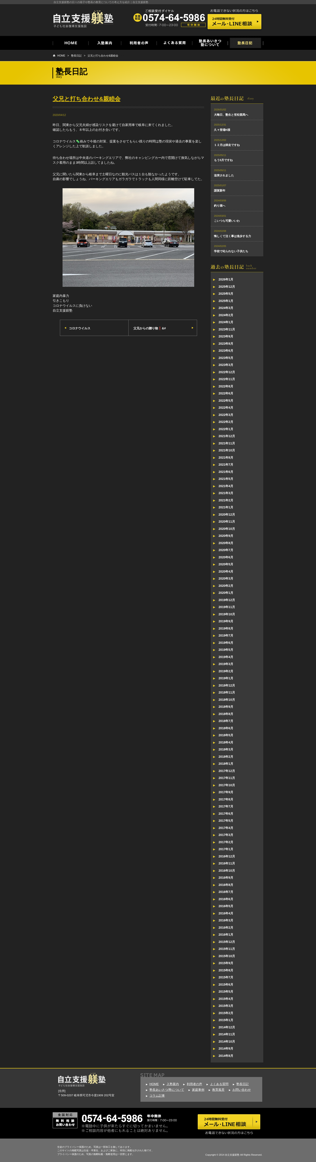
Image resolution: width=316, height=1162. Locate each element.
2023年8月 (226, 343)
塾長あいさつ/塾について (166, 1089)
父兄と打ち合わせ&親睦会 (103, 55)
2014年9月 (226, 1048)
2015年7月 (226, 977)
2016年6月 (226, 899)
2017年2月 (226, 842)
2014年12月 (227, 1027)
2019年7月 (226, 635)
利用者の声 (194, 1084)
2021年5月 (226, 479)
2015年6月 (226, 984)
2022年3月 (226, 415)
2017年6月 (226, 813)
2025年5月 (226, 293)
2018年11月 (227, 692)
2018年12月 (227, 685)
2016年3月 (226, 920)
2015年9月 (226, 963)
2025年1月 (226, 301)
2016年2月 (226, 927)
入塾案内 (173, 1084)
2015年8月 (226, 970)
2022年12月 (227, 372)
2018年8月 (226, 714)
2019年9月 (226, 621)
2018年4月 (226, 742)
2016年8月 (226, 885)
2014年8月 (226, 1055)
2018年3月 (226, 749)
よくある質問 (219, 1084)
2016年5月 (226, 906)
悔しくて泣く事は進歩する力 (232, 236)
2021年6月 (226, 472)
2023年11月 (227, 329)
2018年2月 (226, 756)
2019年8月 (226, 628)
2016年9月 (226, 877)
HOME (61, 55)
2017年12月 (227, 771)
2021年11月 (227, 443)
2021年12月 (227, 436)
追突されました (224, 175)
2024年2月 (226, 315)
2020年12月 (227, 514)
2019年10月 (227, 614)
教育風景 (218, 1089)
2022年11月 (227, 379)
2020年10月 (227, 528)
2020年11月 (227, 521)
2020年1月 (226, 592)
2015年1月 (226, 1020)
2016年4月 (226, 913)
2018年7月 (226, 721)
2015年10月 (227, 956)
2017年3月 (226, 835)
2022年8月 (226, 386)
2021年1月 (226, 507)
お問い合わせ (241, 1089)
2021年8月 (226, 457)
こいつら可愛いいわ (227, 220)
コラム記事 (157, 1095)
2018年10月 (227, 699)
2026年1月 (226, 279)
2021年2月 (226, 500)
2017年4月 (226, 828)
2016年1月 (226, 934)
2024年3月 (226, 308)
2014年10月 (227, 1041)
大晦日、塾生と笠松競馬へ (231, 114)
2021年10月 (227, 450)
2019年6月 (226, 642)
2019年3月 (226, 664)
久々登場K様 (222, 129)
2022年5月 (226, 400)
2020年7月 (226, 550)
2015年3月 (226, 1006)
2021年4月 (226, 486)
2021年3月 (226, 493)
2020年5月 (226, 564)
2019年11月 (227, 607)
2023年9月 (226, 336)
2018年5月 (226, 735)
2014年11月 (227, 1034)
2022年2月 (226, 422)
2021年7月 (226, 464)
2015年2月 (226, 1013)
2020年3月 (226, 578)
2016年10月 (227, 870)
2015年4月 (226, 999)
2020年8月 (226, 543)
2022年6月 (226, 393)
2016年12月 (227, 856)
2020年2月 (226, 585)
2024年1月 (226, 322)
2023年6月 (226, 350)
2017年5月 (226, 820)
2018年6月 (226, 728)
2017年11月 (227, 778)
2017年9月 (226, 792)
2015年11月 (227, 949)
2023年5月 (226, 358)
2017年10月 (227, 785)
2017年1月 (226, 849)
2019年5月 (226, 649)
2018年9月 (226, 706)
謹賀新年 (219, 190)
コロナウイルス (79, 328)
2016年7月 (226, 892)
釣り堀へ (219, 205)
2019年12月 (227, 600)
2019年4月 (226, 657)
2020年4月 (226, 571)
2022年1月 (226, 429)
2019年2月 (226, 671)
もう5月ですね (223, 160)
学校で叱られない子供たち (231, 251)
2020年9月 (226, 536)
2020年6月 (226, 557)
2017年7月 (226, 806)
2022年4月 (226, 407)
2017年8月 (226, 799)
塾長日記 (76, 55)
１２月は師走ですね (227, 145)
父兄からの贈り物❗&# (149, 328)
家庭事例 (198, 1089)
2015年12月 (227, 942)
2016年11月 (227, 863)
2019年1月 (226, 678)
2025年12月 (227, 286)
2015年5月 (226, 991)
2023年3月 (226, 365)
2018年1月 (226, 763)
